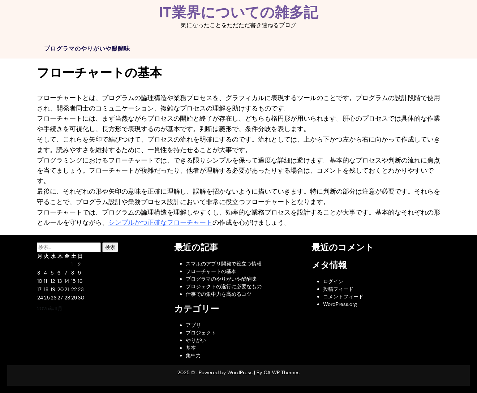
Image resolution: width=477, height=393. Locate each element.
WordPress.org (340, 304)
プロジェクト (201, 332)
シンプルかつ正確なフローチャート (160, 222)
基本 (191, 348)
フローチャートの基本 (211, 271)
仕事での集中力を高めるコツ (219, 294)
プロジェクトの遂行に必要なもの (224, 286)
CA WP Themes (282, 372)
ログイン (333, 281)
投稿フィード (338, 289)
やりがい (196, 340)
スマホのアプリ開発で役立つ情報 (224, 263)
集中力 (193, 355)
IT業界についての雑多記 (238, 12)
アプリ (193, 325)
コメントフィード (343, 296)
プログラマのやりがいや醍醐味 (87, 48)
